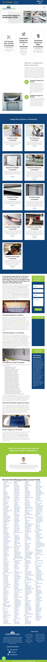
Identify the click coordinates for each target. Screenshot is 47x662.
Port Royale (27, 594)
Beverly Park (5, 509)
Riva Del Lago (27, 612)
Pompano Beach (28, 592)
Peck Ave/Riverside (28, 570)
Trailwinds (37, 568)
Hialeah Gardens (17, 541)
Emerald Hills (5, 619)
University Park (38, 572)
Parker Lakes (27, 566)
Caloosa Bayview (6, 533)
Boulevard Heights (6, 516)
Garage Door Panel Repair (40, 638)
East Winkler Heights (7, 614)
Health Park (16, 530)
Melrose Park (27, 493)
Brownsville (5, 530)
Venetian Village (38, 578)
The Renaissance (39, 550)
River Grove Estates (28, 615)
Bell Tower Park (6, 500)
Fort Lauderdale (17, 494)
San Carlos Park (38, 490)
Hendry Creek (16, 534)
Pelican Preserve (28, 572)
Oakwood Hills (27, 536)
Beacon (4, 499)
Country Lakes (5, 580)
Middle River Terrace (28, 506)
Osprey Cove (27, 547)
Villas (37, 587)
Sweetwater (38, 528)
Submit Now (38, 309)
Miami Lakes (27, 502)
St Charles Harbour (39, 509)
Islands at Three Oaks (18, 572)
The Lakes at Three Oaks (40, 545)
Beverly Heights (6, 506)
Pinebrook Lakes (28, 581)
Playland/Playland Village (29, 587)
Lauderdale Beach (17, 600)
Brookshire (5, 529)
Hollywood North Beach (18, 556)
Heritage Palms (17, 538)
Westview (37, 606)
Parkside (26, 567)
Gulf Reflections (17, 519)
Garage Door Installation (29, 635)
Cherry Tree (5, 551)
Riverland (26, 619)
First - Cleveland (17, 485)
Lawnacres (16, 608)
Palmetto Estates (28, 556)
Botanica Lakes (6, 515)
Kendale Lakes (16, 580)
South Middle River (39, 506)
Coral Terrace (5, 577)
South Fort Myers (39, 502)
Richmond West (28, 609)
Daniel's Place (5, 591)
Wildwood (37, 614)
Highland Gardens (17, 543)
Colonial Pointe (6, 564)
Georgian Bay (16, 504)
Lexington (16, 614)
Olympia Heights (28, 543)
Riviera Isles (38, 483)
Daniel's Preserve (6, 592)
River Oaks (27, 617)
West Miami (38, 598)
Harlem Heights (17, 528)
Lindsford (16, 617)
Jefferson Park (16, 577)
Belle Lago (5, 501)
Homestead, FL (14, 654)
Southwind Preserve (39, 507)
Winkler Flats (38, 618)
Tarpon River (38, 535)
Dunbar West (5, 608)
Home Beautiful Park (17, 560)
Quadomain (27, 602)
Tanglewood (38, 534)
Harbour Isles (16, 527)
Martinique (27, 487)
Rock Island (38, 484)
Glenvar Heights (17, 507)
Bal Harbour (5, 492)
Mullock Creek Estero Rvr (29, 517)
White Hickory (38, 611)
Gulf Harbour (16, 518)
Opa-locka (26, 544)
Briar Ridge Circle (6, 521)
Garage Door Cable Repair (40, 639)
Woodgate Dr (38, 619)
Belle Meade (5, 502)
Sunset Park (38, 524)
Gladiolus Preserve (17, 506)
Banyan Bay (5, 493)
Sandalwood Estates (39, 492)
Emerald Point (5, 622)
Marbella (26, 482)
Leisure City (16, 612)
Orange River (27, 546)
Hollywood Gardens (17, 552)
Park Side (26, 564)
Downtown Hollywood (7, 605)
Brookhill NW (5, 528)
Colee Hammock (6, 561)
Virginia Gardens (39, 590)
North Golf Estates (28, 528)
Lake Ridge (16, 595)
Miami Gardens (27, 501)
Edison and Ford (6, 617)
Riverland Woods (28, 623)
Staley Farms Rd (39, 510)
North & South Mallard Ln (29, 523)
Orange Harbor (27, 545)
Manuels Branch (17, 623)
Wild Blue (37, 612)
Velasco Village (38, 574)
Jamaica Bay (16, 574)
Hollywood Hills (17, 553)
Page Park (27, 549)
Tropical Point (38, 569)
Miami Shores (27, 504)
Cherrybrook (5, 552)
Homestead (16, 561)
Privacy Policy (40, 641)
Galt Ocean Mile (17, 499)
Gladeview (16, 505)
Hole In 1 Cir (16, 547)
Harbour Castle (16, 524)
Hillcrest (15, 544)
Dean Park (5, 595)
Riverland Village (28, 622)
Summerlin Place (39, 517)
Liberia (15, 615)
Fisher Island (16, 487)
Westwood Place (39, 608)
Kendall (15, 581)
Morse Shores (27, 516)
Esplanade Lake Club (7, 623)
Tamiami (37, 532)
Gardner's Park (16, 501)
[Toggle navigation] (44, 7)
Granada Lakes (17, 513)
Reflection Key (27, 605)
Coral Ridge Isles (6, 574)
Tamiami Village (38, 533)
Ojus (26, 540)
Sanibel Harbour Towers (40, 493)
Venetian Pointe (38, 577)
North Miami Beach (28, 530)
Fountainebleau (17, 496)
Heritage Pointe (17, 539)
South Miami (38, 504)
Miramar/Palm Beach (28, 510)
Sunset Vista (38, 526)
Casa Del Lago (6, 541)
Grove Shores (16, 517)
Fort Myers (16, 495)
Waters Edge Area (39, 592)
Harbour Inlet (16, 526)
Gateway (15, 502)
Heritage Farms (17, 536)
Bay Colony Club (6, 495)
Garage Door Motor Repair (40, 636)
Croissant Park (6, 583)
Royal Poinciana (38, 487)
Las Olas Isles (16, 598)
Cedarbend (5, 544)
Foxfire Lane (16, 498)
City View (5, 556)
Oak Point (26, 533)
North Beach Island (28, 526)
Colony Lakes (5, 566)
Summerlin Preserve (39, 518)
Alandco (4, 483)
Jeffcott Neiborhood (17, 575)
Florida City (16, 490)
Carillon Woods (6, 539)
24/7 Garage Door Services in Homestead (9, 44)
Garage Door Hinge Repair (40, 635)
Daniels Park (5, 594)
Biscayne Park (5, 511)
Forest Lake (16, 493)
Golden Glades (16, 510)
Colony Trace (5, 567)
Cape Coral (5, 538)
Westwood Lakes (39, 607)
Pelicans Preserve (28, 573)
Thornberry (37, 556)
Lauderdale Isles (17, 602)
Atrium (4, 489)
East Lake (5, 613)
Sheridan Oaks (38, 498)
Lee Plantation (16, 609)
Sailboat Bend (38, 489)
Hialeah (15, 540)
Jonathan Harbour (17, 578)
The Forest (38, 539)
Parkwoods (27, 568)
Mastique (26, 488)
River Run (26, 618)
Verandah (37, 581)
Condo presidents (6, 568)
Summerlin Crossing (39, 516)
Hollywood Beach (17, 551)
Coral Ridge (5, 570)
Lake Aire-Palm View (17, 591)
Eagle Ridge (5, 611)
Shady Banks (38, 496)
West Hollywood (38, 596)
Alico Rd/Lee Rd (6, 484)
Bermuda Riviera (6, 505)
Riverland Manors (28, 620)
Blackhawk (5, 512)
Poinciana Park (27, 589)
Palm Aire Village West (29, 552)
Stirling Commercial (39, 511)
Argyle (4, 488)
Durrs (4, 609)
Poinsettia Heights (28, 590)
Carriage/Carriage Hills (7, 540)
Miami (26, 498)
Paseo (26, 569)
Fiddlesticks (16, 484)
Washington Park (39, 591)
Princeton (26, 597)
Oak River (26, 534)
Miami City (27, 500)
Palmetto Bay (27, 555)
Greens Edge (16, 516)
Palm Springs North (28, 553)
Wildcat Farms (38, 613)
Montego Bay (27, 512)
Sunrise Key (38, 522)
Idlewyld (15, 564)
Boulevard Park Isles (7, 517)
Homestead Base (17, 562)
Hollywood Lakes (17, 555)
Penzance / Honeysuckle (29, 574)
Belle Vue (5, 504)
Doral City (5, 600)
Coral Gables (5, 569)
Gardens (15, 500)
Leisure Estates (17, 613)
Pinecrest (26, 583)
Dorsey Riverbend (6, 601)
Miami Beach (27, 499)
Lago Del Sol (16, 590)
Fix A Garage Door (29, 633)
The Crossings (38, 538)
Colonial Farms (6, 563)
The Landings (38, 546)
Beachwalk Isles (6, 498)
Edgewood (5, 615)
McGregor (26, 489)
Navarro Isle (27, 522)
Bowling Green (6, 518)
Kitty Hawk (16, 586)
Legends (15, 611)
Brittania (4, 526)
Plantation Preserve (28, 585)
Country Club (5, 579)
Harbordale (16, 523)
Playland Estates (28, 586)
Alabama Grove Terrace (7, 482)
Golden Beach (16, 509)
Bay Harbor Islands (6, 496)
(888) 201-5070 (40, 2)
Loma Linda (16, 620)
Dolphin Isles (5, 598)
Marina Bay (27, 483)
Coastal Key (5, 557)
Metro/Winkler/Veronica (29, 496)
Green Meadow (17, 515)
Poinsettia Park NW (28, 591)
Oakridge (26, 535)
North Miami (27, 529)
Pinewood (26, 584)
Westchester (38, 603)
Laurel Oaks (16, 607)
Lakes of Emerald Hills (18, 596)
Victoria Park (38, 585)
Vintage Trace (38, 589)
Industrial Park (16, 568)
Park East (26, 563)
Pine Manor (27, 577)
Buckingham (5, 532)
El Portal (4, 618)
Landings (15, 597)
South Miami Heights (39, 505)
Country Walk (5, 581)
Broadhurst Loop (6, 527)
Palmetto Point (27, 560)
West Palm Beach (39, 600)
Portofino (26, 596)
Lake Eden (16, 592)
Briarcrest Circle (6, 523)
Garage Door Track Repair (40, 633)
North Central (27, 527)
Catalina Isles (5, 543)
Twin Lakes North (39, 570)
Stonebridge (38, 512)
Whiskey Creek (38, 609)
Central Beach (5, 545)
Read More (12, 145)
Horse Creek (16, 563)
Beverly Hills (5, 507)
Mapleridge (27, 481)
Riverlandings (38, 481)
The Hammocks (38, 541)
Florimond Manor (17, 492)
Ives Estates (16, 573)
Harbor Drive (16, 522)
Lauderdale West (17, 605)
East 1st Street (6, 612)
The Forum (38, 540)
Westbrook (37, 602)
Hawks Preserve (17, 529)
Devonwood (5, 596)
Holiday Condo (16, 549)
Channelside (5, 549)
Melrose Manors (28, 492)
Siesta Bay (38, 499)
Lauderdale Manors (17, 603)
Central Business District (7, 546)
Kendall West (16, 583)
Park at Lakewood (28, 562)
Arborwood (5, 487)
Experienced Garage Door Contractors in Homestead (23, 42)
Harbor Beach (16, 521)
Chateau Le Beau (6, 550)
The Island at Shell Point (40, 544)
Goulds (15, 512)
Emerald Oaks (5, 620)
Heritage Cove (16, 535)
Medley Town (27, 490)
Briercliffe (5, 524)
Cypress (4, 589)
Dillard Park (5, 597)
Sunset (37, 523)
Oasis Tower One (28, 538)
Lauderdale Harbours (18, 601)
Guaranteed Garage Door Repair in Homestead (38, 43)
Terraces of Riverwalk (39, 536)
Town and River (38, 564)
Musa (26, 518)
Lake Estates (16, 594)
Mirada (26, 509)
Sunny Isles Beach (39, 519)
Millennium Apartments (29, 507)
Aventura (5, 490)
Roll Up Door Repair (29, 639)
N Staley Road (27, 519)
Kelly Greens (16, 579)
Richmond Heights (28, 608)
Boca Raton (5, 513)
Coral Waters (5, 578)
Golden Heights (17, 511)
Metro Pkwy (27, 495)
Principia (26, 598)
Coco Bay (5, 560)
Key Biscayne (16, 584)
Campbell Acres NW (6, 536)
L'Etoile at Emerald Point (18, 589)
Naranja (26, 521)
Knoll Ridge (16, 587)
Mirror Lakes (27, 511)
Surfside (37, 527)
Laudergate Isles (17, 606)
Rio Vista (26, 611)
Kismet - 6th (16, 585)
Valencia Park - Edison (40, 573)
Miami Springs (27, 505)
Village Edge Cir (38, 586)
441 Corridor (5, 481)
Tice (36, 558)
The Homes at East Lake (40, 543)
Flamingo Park (16, 489)
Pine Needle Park (28, 578)
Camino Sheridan (6, 535)
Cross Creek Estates (7, 584)
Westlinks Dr (38, 605)
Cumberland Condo (6, 586)
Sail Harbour (38, 488)
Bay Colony (5, 494)
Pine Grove (27, 575)
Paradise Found (27, 561)
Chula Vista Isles (6, 553)
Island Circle (16, 570)
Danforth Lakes (6, 590)
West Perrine (38, 601)
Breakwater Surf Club (7, 519)
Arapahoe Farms (6, 485)
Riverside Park (38, 482)
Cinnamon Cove (6, 555)
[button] (19, 459)
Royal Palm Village (39, 485)
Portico (26, 595)
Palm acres (27, 550)
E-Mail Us (13, 652)
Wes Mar (37, 595)
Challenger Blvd (6, 547)
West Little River (38, 597)
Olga (26, 541)
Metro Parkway (27, 494)
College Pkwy (5, 562)
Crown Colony (5, 585)
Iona (15, 569)
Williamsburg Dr (38, 615)
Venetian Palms (38, 575)
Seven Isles (38, 495)
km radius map (38, 332)
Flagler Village (16, 488)
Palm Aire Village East (29, 551)
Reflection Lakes (28, 606)
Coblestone (5, 558)
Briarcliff (4, 522)
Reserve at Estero (28, 607)
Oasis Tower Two (28, 539)
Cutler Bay (5, 587)
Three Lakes (38, 557)
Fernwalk (15, 483)
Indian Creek (16, 567)
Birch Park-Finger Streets (7, 510)
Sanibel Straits (38, 494)
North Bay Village (28, 524)
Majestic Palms (17, 622)
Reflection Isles (27, 603)
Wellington (37, 594)
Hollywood (16, 550)
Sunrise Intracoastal (39, 521)
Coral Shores (5, 575)
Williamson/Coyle (39, 617)
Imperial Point (16, 566)
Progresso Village (28, 600)
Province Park (27, 601)
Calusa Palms (5, 534)
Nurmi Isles (27, 532)
